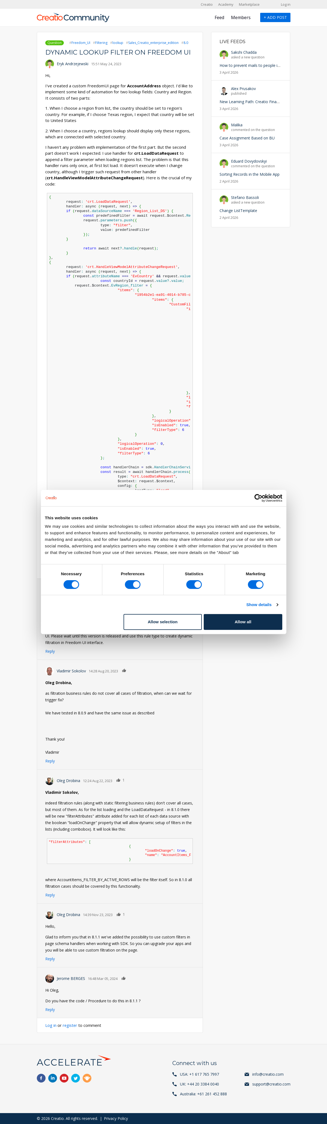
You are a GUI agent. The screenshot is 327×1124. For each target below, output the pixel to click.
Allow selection (163, 621)
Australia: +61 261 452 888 (203, 1093)
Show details (259, 604)
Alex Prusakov (243, 88)
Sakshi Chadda (244, 52)
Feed (219, 17)
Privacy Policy (116, 1118)
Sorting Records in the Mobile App (250, 174)
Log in (285, 4)
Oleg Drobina (68, 780)
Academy (225, 4)
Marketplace (249, 4)
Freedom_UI (80, 42)
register (70, 1025)
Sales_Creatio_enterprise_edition (153, 42)
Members (241, 17)
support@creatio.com (271, 1084)
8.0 (186, 42)
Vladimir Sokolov (71, 670)
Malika (236, 124)
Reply (50, 651)
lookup (117, 42)
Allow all (243, 621)
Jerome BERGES (71, 978)
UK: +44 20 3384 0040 (199, 1084)
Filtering (101, 42)
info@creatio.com (268, 1074)
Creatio (207, 4)
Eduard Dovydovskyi (249, 161)
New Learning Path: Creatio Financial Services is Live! (266, 101)
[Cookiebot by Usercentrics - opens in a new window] (258, 498)
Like (124, 670)
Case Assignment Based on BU (247, 138)
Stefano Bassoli (245, 197)
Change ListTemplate (238, 210)
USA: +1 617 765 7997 (199, 1074)
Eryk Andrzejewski (72, 63)
